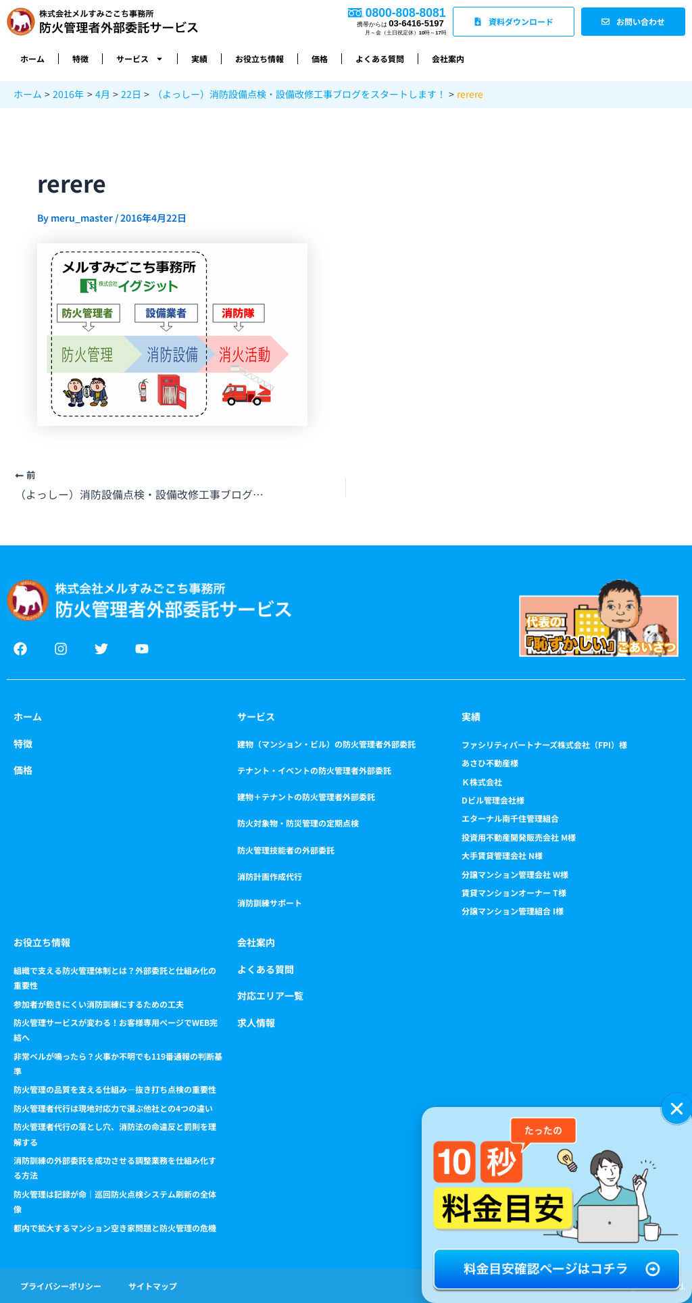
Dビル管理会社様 (493, 800)
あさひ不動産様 (490, 762)
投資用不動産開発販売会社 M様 (519, 837)
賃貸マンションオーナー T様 (514, 892)
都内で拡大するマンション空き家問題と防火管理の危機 (115, 1227)
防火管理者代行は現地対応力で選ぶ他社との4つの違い (113, 1108)
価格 (320, 58)
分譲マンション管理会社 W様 (515, 874)
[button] (677, 1108)
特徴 (80, 58)
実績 (199, 58)
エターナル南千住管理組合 (510, 818)
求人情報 (256, 1022)
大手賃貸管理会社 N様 (502, 855)
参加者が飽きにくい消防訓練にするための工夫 (99, 1004)
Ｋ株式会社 (482, 781)
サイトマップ (152, 1286)
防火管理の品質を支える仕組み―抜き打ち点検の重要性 (115, 1089)
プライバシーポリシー (60, 1286)
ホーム (32, 58)
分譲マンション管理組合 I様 (513, 910)
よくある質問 (379, 58)
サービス (140, 59)
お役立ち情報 (259, 58)
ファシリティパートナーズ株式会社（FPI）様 (544, 744)
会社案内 (448, 58)
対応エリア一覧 (270, 995)
